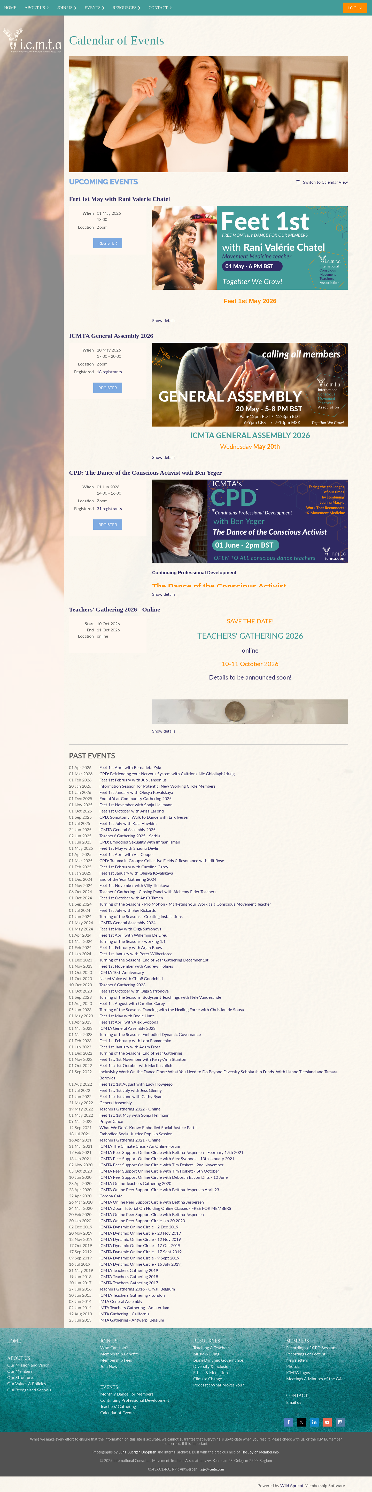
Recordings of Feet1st (306, 1353)
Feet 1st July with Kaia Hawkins (128, 823)
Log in (355, 7)
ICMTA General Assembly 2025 (127, 829)
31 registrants (109, 508)
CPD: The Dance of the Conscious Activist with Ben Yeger (145, 472)
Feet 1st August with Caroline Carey (132, 1003)
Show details (163, 320)
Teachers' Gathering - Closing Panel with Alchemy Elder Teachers (157, 891)
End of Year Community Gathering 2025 (135, 798)
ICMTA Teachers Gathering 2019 (128, 1270)
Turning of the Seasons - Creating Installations (141, 916)
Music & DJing (206, 1353)
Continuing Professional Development (134, 1400)
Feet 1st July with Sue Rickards (127, 910)
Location (86, 227)
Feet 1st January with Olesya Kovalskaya (136, 792)
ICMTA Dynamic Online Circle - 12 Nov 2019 (140, 1239)
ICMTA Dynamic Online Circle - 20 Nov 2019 (140, 1232)
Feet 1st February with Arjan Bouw (130, 947)
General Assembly (115, 1102)
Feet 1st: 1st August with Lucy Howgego (136, 1083)
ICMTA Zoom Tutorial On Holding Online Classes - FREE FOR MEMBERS (165, 1208)
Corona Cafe (110, 1195)
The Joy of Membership (260, 1452)
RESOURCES (206, 1341)
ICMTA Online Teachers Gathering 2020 (135, 1183)
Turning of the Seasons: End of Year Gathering (140, 1052)
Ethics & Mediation (210, 1372)
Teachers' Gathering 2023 (122, 984)
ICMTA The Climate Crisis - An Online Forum (139, 1146)
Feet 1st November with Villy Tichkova (134, 885)
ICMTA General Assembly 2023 (127, 1028)
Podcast (200, 1384)
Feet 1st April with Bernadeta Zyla (130, 767)
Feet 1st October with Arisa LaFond (131, 810)
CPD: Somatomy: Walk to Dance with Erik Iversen (144, 817)
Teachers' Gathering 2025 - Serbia (129, 835)
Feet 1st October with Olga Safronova (134, 990)
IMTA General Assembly (120, 1301)
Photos (292, 1366)
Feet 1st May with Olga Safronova (130, 928)
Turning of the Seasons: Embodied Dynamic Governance (150, 1034)
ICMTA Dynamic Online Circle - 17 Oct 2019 (139, 1245)
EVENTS (109, 1387)
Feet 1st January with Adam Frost (129, 1046)
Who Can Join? (114, 1347)
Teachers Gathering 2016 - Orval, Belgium (137, 1288)
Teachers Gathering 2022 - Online (129, 1108)
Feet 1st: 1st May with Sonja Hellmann (134, 1115)
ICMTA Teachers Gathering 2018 (128, 1276)
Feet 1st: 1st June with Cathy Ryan (130, 1096)
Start (89, 623)
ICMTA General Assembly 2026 (111, 335)
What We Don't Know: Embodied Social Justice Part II (148, 1127)
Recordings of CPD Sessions (311, 1347)
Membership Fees (116, 1359)
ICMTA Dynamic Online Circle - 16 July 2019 (140, 1264)
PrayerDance (111, 1121)
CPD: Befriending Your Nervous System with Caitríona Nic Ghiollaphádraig (167, 773)
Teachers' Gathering (118, 1406)
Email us (293, 1402)
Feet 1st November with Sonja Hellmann (136, 804)
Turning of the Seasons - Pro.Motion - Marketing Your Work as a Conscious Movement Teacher (185, 903)
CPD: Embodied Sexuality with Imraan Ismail (139, 841)
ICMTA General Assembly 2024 (127, 922)
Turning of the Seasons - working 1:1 (132, 941)
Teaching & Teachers (211, 1347)
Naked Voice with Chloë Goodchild (131, 978)
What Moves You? (227, 1384)
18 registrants (109, 371)
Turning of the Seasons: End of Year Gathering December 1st (153, 959)
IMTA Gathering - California (124, 1313)
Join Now (109, 1366)
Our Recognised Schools (29, 1389)
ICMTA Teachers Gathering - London (132, 1295)
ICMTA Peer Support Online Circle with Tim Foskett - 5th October (159, 1170)
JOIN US (109, 1341)
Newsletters (297, 1359)
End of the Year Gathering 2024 (127, 879)
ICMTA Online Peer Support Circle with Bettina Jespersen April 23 (159, 1189)
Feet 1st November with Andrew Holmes (136, 966)
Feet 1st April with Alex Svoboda (128, 1021)
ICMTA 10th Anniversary (121, 972)
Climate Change (207, 1378)
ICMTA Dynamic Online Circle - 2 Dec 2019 (138, 1226)
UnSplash (148, 1452)
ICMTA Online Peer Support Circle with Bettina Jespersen (151, 1201)
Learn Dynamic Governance (218, 1359)
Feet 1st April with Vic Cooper (126, 854)
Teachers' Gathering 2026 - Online (114, 609)
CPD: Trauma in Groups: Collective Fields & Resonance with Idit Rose (161, 860)
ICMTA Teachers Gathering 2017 (128, 1282)
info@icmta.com (212, 1469)
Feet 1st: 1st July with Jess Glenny (130, 1090)
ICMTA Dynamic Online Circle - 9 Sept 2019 (139, 1257)
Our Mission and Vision (28, 1364)
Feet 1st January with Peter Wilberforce (135, 953)
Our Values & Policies (26, 1383)
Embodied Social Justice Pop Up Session (136, 1133)
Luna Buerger (129, 1452)
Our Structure (20, 1377)
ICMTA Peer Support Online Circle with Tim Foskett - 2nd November (161, 1164)
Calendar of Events (117, 1412)
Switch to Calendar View (325, 182)
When (88, 213)
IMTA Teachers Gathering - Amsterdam (134, 1307)
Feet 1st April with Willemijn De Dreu (133, 934)
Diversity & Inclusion (212, 1366)
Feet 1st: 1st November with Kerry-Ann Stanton (142, 1059)
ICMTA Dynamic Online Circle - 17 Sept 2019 (140, 1251)
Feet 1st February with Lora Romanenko (135, 1040)
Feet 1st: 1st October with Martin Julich (135, 1065)
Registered (84, 371)
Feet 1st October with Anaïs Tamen (131, 897)
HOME (14, 1341)
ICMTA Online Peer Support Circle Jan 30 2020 (142, 1220)
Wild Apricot (292, 1485)
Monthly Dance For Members (126, 1393)
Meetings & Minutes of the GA (314, 1378)
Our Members (20, 1371)
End (90, 629)
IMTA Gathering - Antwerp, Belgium (131, 1319)
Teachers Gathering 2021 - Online (129, 1139)
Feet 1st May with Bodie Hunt (126, 1015)
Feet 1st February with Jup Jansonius (133, 779)
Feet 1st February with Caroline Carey (133, 866)
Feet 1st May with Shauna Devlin (129, 848)
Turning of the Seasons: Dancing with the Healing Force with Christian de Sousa (171, 1009)
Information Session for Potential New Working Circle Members (157, 786)
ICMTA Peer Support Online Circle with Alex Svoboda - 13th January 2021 (166, 1158)
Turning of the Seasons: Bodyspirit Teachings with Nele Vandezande (160, 997)
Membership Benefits (119, 1353)
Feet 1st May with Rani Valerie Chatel (119, 199)
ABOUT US (18, 1358)
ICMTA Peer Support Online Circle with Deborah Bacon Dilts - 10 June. (164, 1177)
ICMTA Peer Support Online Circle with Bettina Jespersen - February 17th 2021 (171, 1152)
